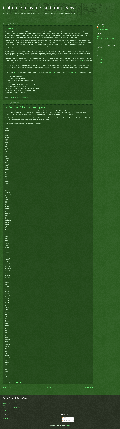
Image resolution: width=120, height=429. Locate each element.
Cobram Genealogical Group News (40, 7)
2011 (100, 65)
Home (49, 387)
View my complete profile (103, 29)
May (101, 57)
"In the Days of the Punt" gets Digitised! (26, 107)
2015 (100, 50)
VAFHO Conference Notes (103, 41)
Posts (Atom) (13, 391)
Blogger (68, 425)
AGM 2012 (11, 28)
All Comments (66, 420)
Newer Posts (7, 387)
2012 (100, 55)
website (81, 60)
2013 (100, 53)
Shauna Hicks (51, 72)
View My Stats (6, 418)
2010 (100, 68)
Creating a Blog (6, 403)
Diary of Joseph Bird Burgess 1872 (105, 38)
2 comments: (25, 97)
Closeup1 (101, 27)
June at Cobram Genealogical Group (12, 401)
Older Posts (89, 387)
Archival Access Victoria (72, 72)
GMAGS (15, 72)
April (101, 62)
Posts (64, 417)
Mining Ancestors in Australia (10, 410)
